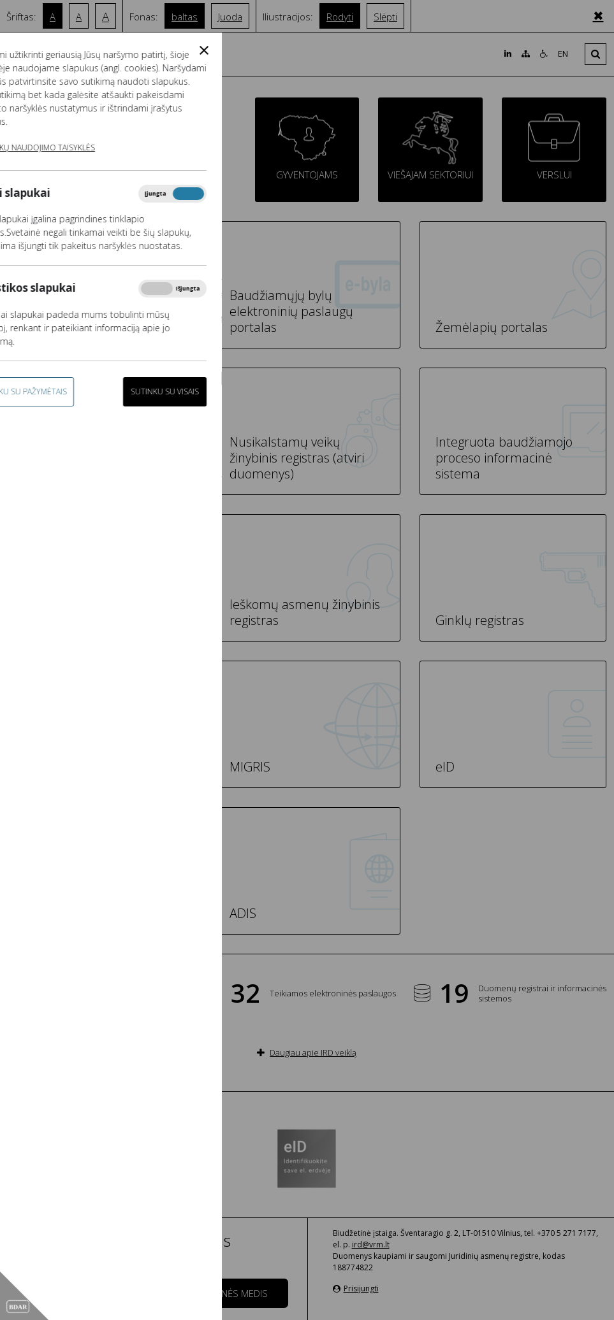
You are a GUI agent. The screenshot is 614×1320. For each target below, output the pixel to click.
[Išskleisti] (595, 54)
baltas (185, 16)
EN (563, 53)
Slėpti (385, 16)
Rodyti (339, 16)
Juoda (230, 16)
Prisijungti (356, 1288)
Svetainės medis (230, 1293)
